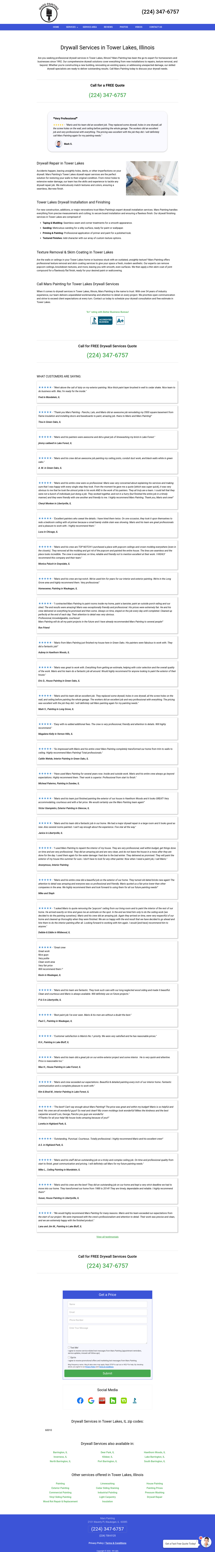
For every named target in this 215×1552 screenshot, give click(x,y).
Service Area (90, 27)
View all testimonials (107, 1228)
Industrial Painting (107, 1483)
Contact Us (155, 27)
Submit (107, 1364)
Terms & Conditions (106, 1358)
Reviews (108, 27)
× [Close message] (197, 1540)
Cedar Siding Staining (107, 1479)
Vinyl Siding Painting (60, 1488)
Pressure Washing (154, 1483)
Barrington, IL (60, 1443)
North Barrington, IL (60, 1452)
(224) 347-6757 (160, 12)
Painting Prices (155, 1479)
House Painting (154, 1474)
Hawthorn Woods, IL (154, 1443)
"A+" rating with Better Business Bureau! (107, 303)
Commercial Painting (60, 1483)
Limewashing (107, 1474)
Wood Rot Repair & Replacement (60, 1492)
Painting (60, 1474)
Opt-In (73, 1349)
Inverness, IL (60, 1448)
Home (56, 27)
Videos (138, 27)
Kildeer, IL (107, 1448)
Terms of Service (129, 1545)
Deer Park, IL (107, 1443)
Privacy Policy (90, 1358)
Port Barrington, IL (107, 1452)
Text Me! (74, 1339)
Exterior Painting (60, 1479)
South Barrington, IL (154, 1452)
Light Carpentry (107, 1488)
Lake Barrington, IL (155, 1448)
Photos (124, 27)
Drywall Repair (154, 1488)
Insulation (107, 1492)
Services (72, 28)
